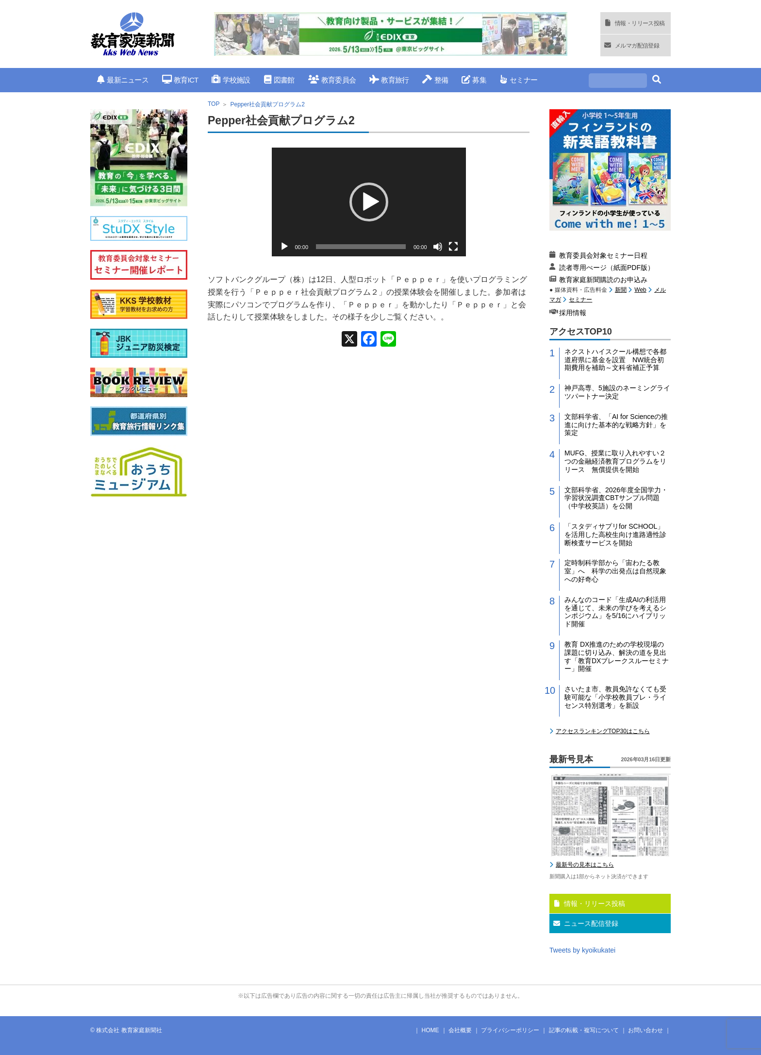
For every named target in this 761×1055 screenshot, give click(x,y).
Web (640, 289)
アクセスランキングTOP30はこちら (603, 731)
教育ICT (180, 80)
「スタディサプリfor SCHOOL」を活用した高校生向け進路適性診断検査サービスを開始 (615, 534)
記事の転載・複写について (584, 1030)
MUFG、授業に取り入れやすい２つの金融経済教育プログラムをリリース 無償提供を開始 (615, 461)
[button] (368, 202)
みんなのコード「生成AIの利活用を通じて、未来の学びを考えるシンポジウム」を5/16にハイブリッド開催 (615, 612)
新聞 (621, 289)
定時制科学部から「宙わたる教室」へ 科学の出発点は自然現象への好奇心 (615, 571)
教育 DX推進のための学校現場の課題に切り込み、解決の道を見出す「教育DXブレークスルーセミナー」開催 (616, 656)
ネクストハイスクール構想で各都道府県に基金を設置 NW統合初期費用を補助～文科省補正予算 (615, 360)
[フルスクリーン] (453, 246)
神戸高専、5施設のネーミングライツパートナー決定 (617, 392)
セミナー (518, 80)
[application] (369, 202)
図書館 (279, 80)
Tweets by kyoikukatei (582, 950)
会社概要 (460, 1030)
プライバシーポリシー (510, 1030)
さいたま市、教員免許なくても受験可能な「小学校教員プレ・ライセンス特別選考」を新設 (615, 697)
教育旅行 (389, 80)
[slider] (361, 246)
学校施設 (231, 80)
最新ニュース (123, 80)
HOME (430, 1030)
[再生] (284, 246)
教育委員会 (332, 80)
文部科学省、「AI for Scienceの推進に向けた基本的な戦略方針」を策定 (616, 425)
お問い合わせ (645, 1030)
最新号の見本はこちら (585, 864)
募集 (474, 80)
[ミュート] (438, 246)
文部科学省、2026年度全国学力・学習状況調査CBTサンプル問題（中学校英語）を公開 (616, 498)
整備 (435, 80)
